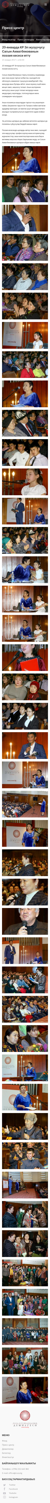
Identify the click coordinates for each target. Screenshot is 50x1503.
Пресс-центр (8, 1445)
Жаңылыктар (8, 39)
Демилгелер (8, 1449)
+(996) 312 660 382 (20, 1469)
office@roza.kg (15, 1473)
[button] (45, 4)
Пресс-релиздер (25, 39)
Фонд (4, 1440)
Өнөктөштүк (8, 1457)
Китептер (6, 1453)
